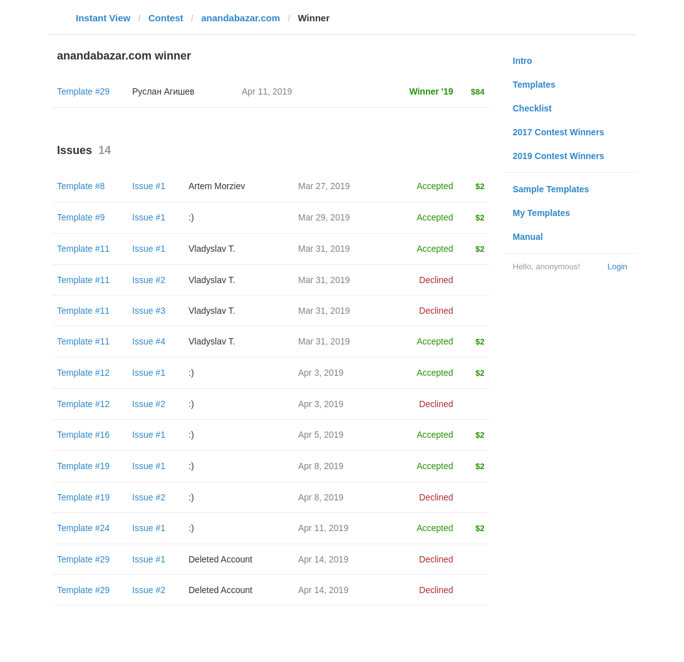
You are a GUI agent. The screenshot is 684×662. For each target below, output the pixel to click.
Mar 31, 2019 (324, 249)
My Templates (542, 213)
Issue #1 (148, 186)
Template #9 (81, 217)
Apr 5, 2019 (320, 435)
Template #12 (83, 373)
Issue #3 (148, 311)
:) (191, 217)
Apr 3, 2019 (320, 373)
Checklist (532, 108)
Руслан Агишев (163, 91)
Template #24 (83, 528)
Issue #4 (148, 341)
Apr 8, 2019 (320, 466)
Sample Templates (551, 189)
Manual (528, 237)
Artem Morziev (217, 186)
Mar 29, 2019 (324, 217)
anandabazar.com (240, 18)
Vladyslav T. (212, 249)
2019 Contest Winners (558, 156)
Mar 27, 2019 (324, 186)
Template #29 (83, 91)
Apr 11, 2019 (323, 528)
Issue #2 (148, 280)
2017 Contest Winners (558, 132)
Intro (522, 61)
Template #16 (83, 435)
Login (618, 266)
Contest (166, 18)
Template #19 (83, 466)
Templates (534, 85)
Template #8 (81, 186)
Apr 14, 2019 (323, 559)
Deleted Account (220, 559)
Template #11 (83, 249)
